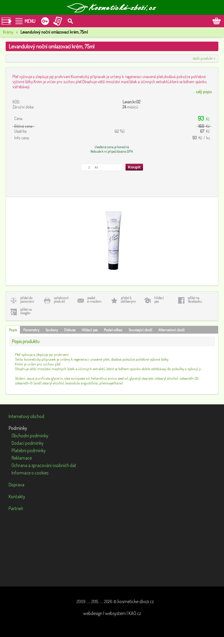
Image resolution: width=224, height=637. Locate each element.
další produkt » (204, 58)
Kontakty (17, 496)
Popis (13, 329)
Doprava (16, 485)
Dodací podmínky (28, 443)
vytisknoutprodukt (61, 300)
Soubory (51, 329)
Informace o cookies (30, 473)
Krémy (8, 31)
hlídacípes (159, 300)
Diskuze (69, 329)
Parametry (31, 329)
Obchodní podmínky (30, 436)
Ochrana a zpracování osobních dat (44, 465)
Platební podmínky (29, 450)
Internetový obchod (26, 416)
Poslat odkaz (113, 329)
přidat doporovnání (27, 300)
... (202, 91)
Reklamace (22, 458)
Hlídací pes (90, 329)
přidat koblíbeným (128, 300)
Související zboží (140, 329)
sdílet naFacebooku (195, 300)
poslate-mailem (94, 300)
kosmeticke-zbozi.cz (135, 601)
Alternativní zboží (171, 329)
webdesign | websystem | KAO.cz (112, 613)
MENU (30, 21)
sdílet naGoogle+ (26, 311)
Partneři (16, 508)
